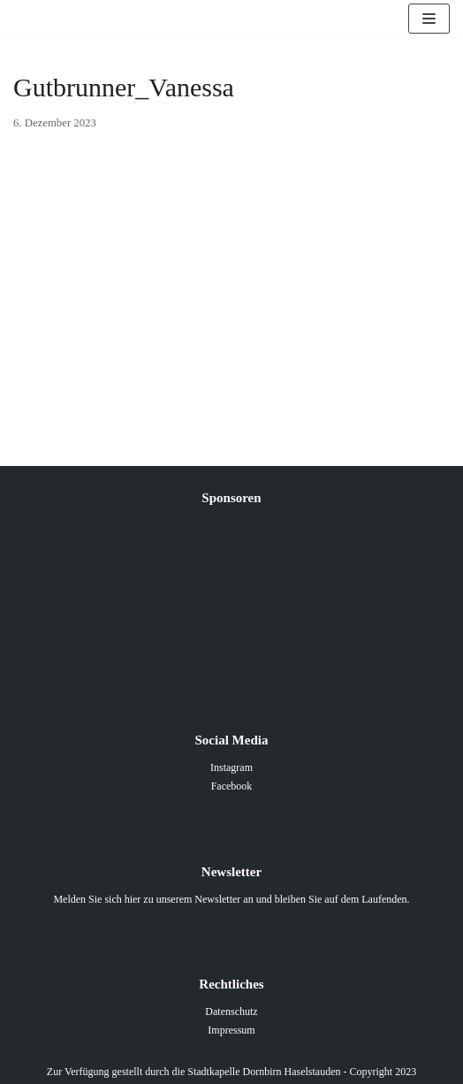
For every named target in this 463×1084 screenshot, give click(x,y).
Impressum (231, 1030)
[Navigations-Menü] (429, 19)
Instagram (231, 767)
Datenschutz (231, 1011)
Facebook (232, 786)
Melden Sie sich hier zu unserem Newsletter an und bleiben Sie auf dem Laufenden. (231, 899)
